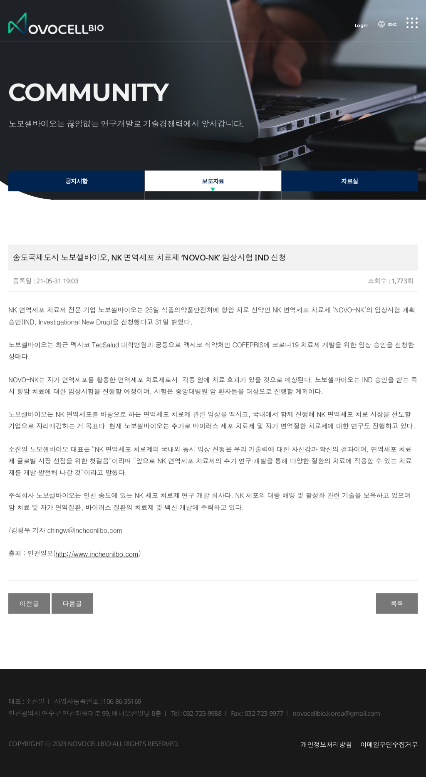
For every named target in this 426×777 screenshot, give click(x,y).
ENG (390, 25)
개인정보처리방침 (326, 744)
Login (358, 25)
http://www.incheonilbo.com (97, 558)
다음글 (72, 608)
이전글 (29, 608)
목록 (396, 608)
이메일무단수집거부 (389, 744)
